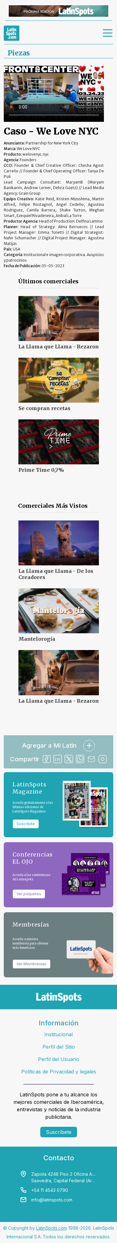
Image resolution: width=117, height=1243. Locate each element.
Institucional (58, 1034)
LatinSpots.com (51, 1228)
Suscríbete (58, 1132)
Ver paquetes (29, 893)
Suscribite (26, 823)
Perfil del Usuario (58, 1059)
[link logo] (11, 33)
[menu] (108, 33)
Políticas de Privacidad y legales (58, 1071)
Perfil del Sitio (58, 1047)
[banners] (58, 11)
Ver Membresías (31, 964)
